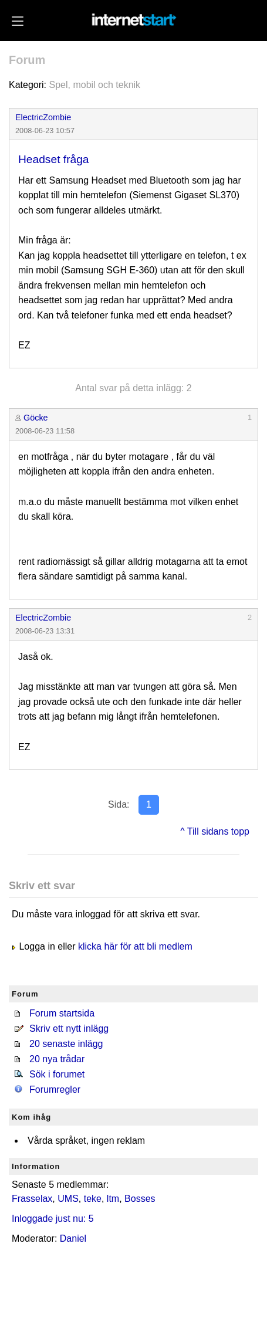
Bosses (139, 1199)
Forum (27, 59)
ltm (113, 1199)
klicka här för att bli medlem (135, 946)
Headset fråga (53, 159)
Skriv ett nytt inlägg (69, 1028)
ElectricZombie (43, 117)
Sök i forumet (57, 1074)
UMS (68, 1199)
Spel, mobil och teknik (94, 85)
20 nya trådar (57, 1059)
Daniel (73, 1238)
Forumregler (54, 1089)
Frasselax (32, 1199)
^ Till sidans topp (214, 831)
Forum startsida (61, 1013)
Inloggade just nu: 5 (53, 1219)
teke (93, 1199)
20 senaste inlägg (66, 1044)
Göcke (35, 417)
